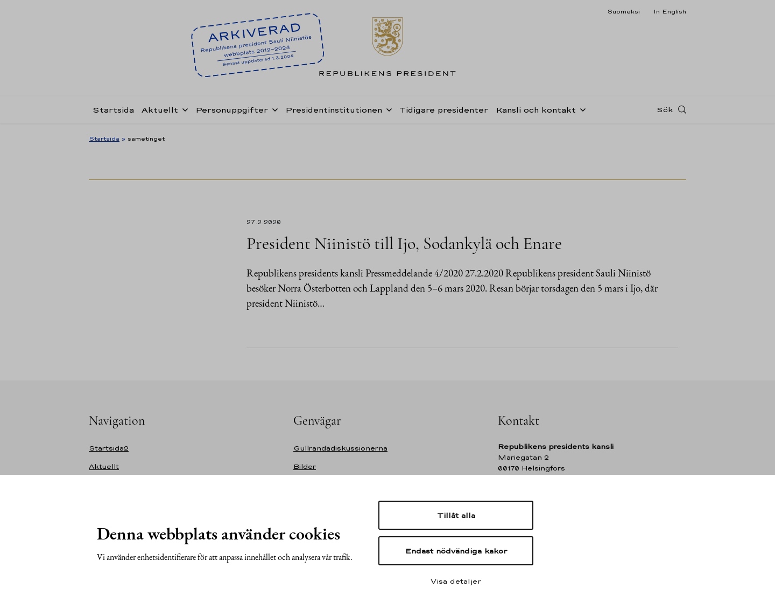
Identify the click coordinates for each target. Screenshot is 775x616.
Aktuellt (160, 110)
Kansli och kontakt (536, 110)
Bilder (304, 466)
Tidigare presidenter (443, 110)
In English (669, 11)
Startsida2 (109, 448)
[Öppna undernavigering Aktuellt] (183, 108)
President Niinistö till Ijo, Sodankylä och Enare (404, 243)
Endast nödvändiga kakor (456, 551)
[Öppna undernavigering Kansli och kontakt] (581, 108)
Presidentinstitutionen (333, 110)
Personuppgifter (231, 110)
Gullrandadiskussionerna (340, 448)
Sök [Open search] (665, 109)
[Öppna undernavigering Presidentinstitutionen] (387, 108)
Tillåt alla (456, 515)
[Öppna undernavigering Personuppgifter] (273, 108)
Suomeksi (623, 11)
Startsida (113, 110)
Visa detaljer (456, 581)
